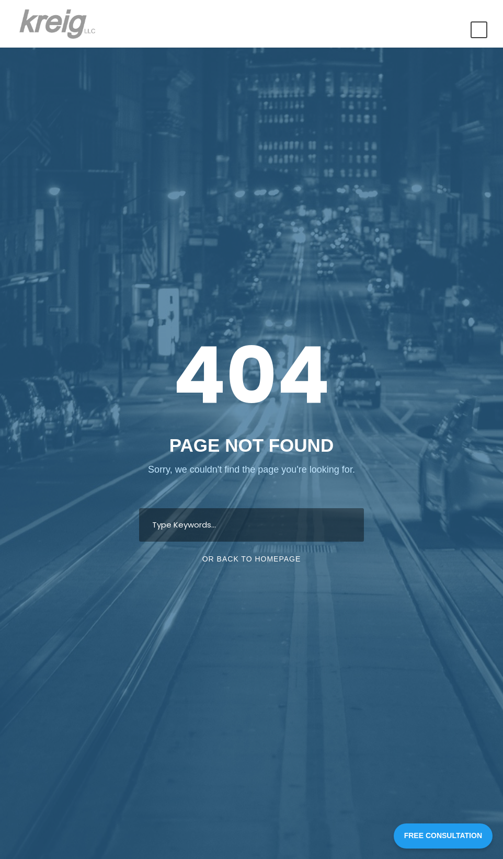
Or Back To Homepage (251, 559)
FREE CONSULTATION (443, 835)
